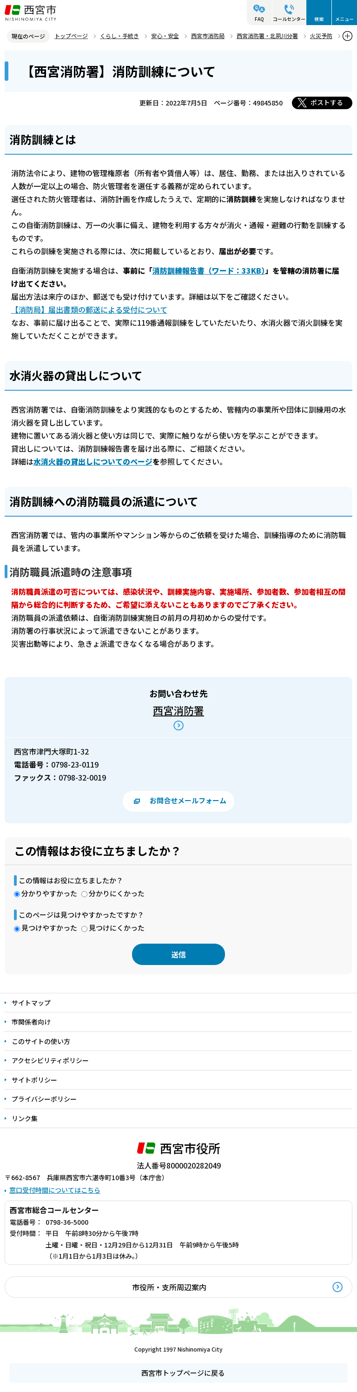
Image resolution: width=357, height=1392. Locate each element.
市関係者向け (31, 1021)
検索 (319, 18)
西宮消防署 (178, 710)
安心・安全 (165, 35)
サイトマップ (31, 1002)
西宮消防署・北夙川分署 (267, 35)
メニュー (344, 18)
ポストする (327, 102)
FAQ (259, 18)
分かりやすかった (49, 893)
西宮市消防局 (208, 35)
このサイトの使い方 (41, 1041)
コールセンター (289, 18)
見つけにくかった (117, 927)
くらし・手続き (119, 35)
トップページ (71, 35)
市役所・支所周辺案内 (169, 1287)
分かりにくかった (117, 893)
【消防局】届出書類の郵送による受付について (89, 309)
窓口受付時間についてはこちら (54, 1190)
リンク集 (25, 1118)
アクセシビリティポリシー (50, 1060)
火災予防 (321, 35)
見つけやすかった (49, 927)
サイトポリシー (34, 1079)
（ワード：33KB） (208, 270)
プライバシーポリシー (44, 1098)
